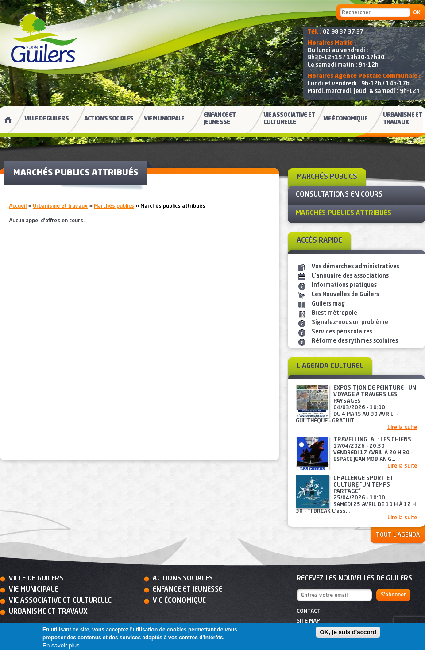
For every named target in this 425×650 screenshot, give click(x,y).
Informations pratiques (344, 285)
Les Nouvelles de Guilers (345, 295)
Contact (309, 611)
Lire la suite (402, 427)
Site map (308, 621)
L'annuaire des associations (350, 276)
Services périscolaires (342, 332)
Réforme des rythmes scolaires (355, 341)
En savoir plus (61, 645)
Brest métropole (334, 313)
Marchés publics (114, 206)
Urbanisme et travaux (60, 206)
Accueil (18, 206)
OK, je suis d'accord (348, 632)
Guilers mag (328, 304)
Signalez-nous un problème (350, 322)
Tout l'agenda (398, 535)
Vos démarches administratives (355, 267)
